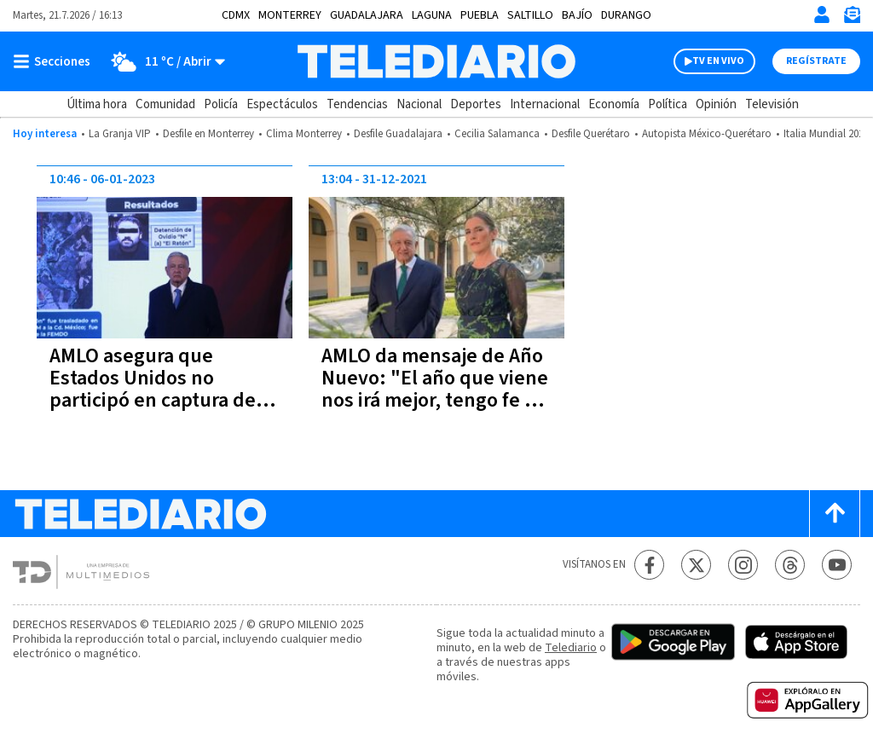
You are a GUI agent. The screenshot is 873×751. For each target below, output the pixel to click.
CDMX (236, 15)
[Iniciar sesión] (821, 14)
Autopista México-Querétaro (707, 134)
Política (667, 104)
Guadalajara (366, 15)
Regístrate (816, 61)
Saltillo (530, 15)
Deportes (475, 104)
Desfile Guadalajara (398, 134)
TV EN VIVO (718, 61)
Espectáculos (282, 104)
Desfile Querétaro (591, 134)
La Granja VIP (120, 134)
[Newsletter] (851, 18)
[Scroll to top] (834, 513)
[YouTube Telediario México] (837, 565)
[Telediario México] (436, 61)
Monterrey (289, 15)
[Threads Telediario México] (790, 565)
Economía (613, 104)
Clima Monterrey (304, 134)
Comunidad (165, 104)
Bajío (577, 15)
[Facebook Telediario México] (649, 565)
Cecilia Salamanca (497, 134)
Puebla (479, 15)
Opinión (716, 104)
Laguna (432, 15)
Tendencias (357, 104)
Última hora (96, 104)
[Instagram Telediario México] (743, 565)
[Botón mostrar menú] (55, 61)
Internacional (545, 104)
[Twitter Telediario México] (696, 565)
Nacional (419, 104)
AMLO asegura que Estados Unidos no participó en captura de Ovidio (152, 389)
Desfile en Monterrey (208, 134)
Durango (626, 15)
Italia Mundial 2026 (826, 134)
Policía (221, 104)
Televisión (772, 104)
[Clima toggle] (163, 61)
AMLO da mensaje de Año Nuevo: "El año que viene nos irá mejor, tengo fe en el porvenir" (434, 389)
